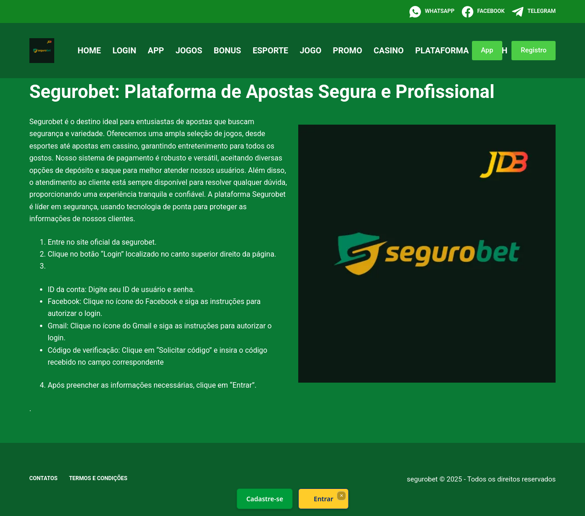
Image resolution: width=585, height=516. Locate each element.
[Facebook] (483, 11)
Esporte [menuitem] (271, 50)
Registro (533, 50)
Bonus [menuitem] (227, 50)
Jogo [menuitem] (310, 50)
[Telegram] (534, 11)
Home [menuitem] (89, 50)
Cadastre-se (264, 498)
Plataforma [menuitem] (442, 50)
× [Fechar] (341, 495)
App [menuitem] (156, 50)
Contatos (43, 478)
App (487, 50)
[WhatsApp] (431, 11)
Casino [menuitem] (388, 50)
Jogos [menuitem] (189, 50)
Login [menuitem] (124, 50)
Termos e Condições (98, 478)
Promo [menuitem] (347, 50)
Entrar (323, 498)
